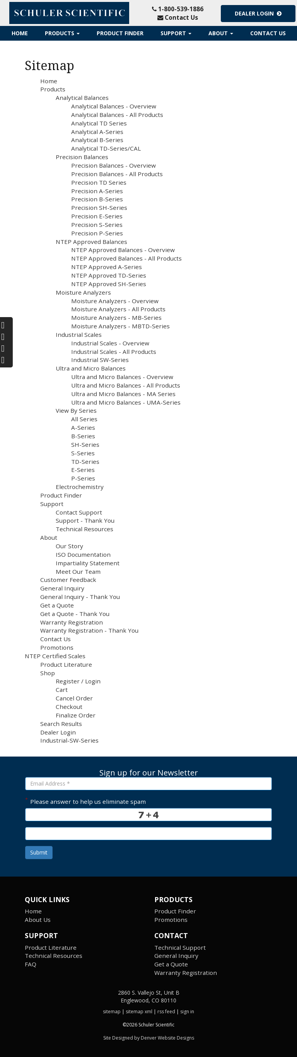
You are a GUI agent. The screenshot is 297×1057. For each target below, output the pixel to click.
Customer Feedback (68, 579)
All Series (84, 419)
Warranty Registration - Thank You (89, 630)
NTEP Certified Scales (55, 656)
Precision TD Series (98, 182)
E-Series (83, 470)
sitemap (112, 1011)
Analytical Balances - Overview (113, 106)
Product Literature (66, 664)
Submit (39, 852)
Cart (62, 689)
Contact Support (79, 512)
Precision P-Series (97, 233)
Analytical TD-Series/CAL (106, 148)
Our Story (69, 546)
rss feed (166, 1011)
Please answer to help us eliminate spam (85, 800)
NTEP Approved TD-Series (108, 275)
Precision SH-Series (99, 207)
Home (20, 33)
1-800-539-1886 (177, 9)
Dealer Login (258, 13)
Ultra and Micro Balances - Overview (122, 377)
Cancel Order (74, 698)
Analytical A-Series (97, 132)
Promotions (56, 647)
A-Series (83, 427)
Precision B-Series (97, 199)
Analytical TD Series (99, 123)
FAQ (30, 964)
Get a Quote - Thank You (74, 614)
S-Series (83, 453)
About (220, 33)
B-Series (83, 436)
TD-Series (85, 461)
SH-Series (85, 444)
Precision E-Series (97, 216)
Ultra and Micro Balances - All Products (125, 385)
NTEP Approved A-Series (106, 267)
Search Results (61, 724)
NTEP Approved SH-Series (108, 284)
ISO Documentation (83, 554)
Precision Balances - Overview (113, 165)
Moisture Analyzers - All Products (118, 309)
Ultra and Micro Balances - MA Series (123, 394)
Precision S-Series (97, 224)
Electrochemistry (80, 487)
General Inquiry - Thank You (80, 597)
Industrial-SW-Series (69, 740)
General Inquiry (62, 588)
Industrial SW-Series (100, 360)
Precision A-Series (97, 191)
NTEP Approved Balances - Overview (123, 250)
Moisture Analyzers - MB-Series (116, 317)
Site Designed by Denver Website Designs (148, 1038)
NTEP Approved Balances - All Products (126, 258)
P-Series (83, 478)
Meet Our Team (78, 571)
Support (175, 33)
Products (62, 33)
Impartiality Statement (87, 563)
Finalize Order (76, 715)
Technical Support (180, 947)
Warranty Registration (71, 622)
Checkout (69, 706)
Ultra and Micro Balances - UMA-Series (126, 402)
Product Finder (120, 33)
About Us (38, 919)
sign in (187, 1011)
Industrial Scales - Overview (110, 343)
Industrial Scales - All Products (113, 351)
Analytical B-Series (97, 140)
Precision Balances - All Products (117, 174)
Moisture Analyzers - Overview (115, 301)
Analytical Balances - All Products (117, 114)
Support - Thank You (85, 520)
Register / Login (78, 681)
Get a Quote (57, 605)
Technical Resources (84, 529)
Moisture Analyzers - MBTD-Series (120, 326)
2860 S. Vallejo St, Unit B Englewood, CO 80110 (148, 996)
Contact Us (177, 17)
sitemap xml (139, 1011)
